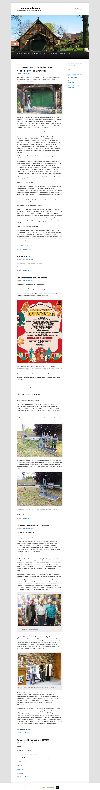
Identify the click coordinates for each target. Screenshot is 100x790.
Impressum (31, 56)
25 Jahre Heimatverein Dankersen (33, 526)
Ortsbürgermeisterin (36, 53)
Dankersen (46, 53)
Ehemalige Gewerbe (21, 56)
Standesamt (54, 53)
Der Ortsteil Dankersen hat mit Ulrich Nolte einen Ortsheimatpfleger (75, 76)
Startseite (19, 53)
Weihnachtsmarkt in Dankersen (32, 278)
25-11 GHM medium (22, 761)
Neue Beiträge (28, 249)
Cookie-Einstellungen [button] (48, 787)
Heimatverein (27, 53)
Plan (18, 266)
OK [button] (57, 787)
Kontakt (69, 53)
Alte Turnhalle (62, 53)
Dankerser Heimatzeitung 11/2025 (33, 740)
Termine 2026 (23, 256)
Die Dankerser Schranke (28, 394)
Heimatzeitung (39, 56)
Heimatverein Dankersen (30, 8)
